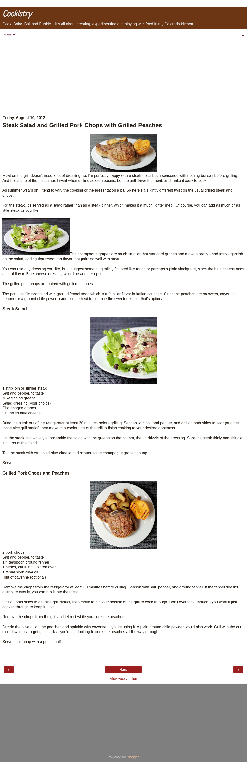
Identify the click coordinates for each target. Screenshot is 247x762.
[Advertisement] (123, 75)
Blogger (133, 757)
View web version (123, 679)
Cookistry (16, 14)
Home (123, 669)
